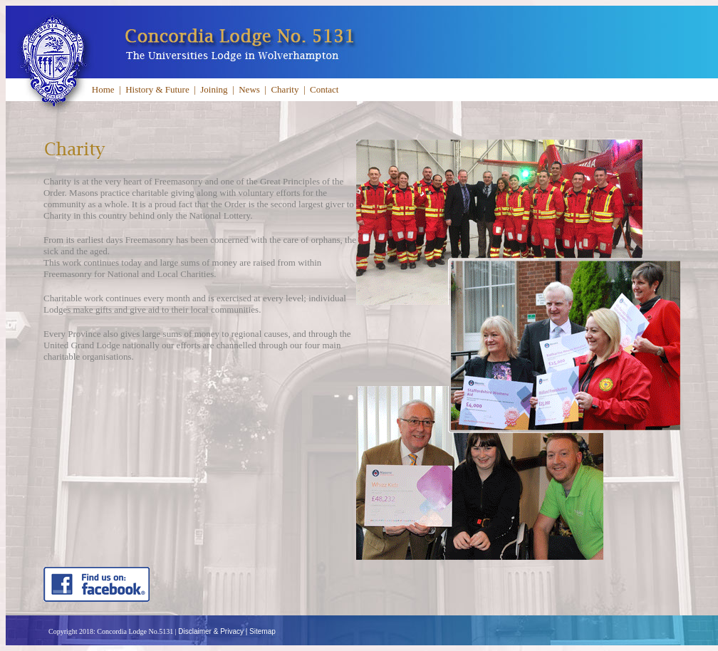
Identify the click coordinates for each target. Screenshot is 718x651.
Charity (284, 89)
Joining (213, 89)
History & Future (157, 89)
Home (103, 89)
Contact (324, 89)
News (249, 89)
